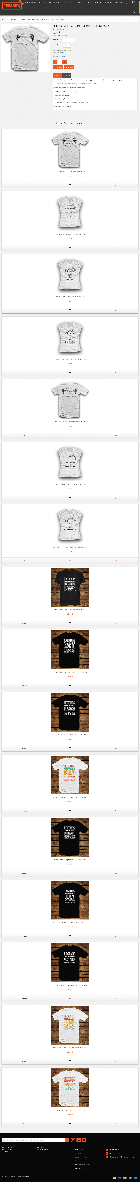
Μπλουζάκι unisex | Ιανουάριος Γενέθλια (70, 171)
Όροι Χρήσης (40, 1147)
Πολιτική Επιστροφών (43, 1149)
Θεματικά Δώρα (12, 19)
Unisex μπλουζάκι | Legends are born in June (70, 1048)
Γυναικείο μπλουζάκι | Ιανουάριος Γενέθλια (70, 359)
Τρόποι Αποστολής (7, 1147)
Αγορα (24, 623)
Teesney (63, 56)
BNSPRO (26, 1176)
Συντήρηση (66, 75)
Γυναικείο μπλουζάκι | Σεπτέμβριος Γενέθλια (70, 547)
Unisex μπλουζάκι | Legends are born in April (70, 672)
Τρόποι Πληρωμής (7, 1149)
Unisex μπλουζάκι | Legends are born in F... (70, 1110)
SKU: (54, 52)
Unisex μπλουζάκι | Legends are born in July (70, 922)
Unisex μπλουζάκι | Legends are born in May (70, 797)
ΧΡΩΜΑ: (55, 40)
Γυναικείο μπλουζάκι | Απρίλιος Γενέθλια (70, 297)
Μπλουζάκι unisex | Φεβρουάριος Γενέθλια (70, 422)
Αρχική (4, 19)
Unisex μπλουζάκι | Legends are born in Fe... (70, 860)
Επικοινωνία (5, 1151)
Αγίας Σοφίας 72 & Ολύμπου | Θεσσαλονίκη (121, 1157)
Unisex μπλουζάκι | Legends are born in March (70, 735)
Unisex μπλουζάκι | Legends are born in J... (70, 609)
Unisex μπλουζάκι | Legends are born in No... (70, 985)
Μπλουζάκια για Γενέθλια (34, 19)
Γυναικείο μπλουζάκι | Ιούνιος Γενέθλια (70, 234)
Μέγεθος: (56, 45)
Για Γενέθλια (21, 19)
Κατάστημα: (56, 56)
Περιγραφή (57, 75)
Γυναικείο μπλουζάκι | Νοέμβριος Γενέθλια (70, 484)
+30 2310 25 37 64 (114, 1149)
